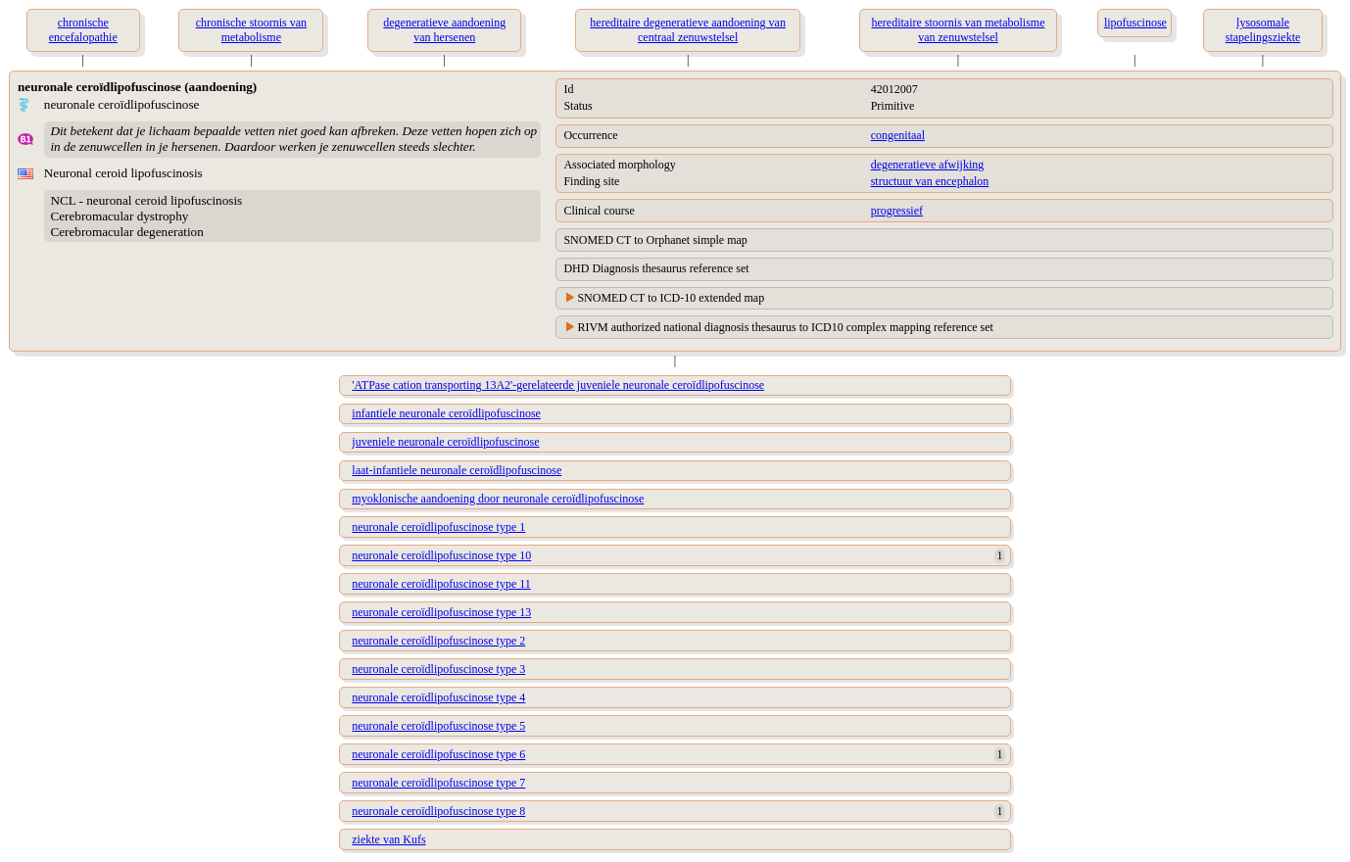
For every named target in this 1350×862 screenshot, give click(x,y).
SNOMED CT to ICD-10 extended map (670, 298)
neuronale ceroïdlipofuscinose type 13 (441, 612)
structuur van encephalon (930, 181)
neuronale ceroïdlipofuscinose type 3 (438, 669)
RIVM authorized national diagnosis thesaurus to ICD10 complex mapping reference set (785, 327)
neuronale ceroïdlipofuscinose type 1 (438, 527)
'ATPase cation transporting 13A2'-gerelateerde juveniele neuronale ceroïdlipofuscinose (558, 385)
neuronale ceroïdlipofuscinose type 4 (438, 697)
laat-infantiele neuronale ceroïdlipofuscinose (456, 470)
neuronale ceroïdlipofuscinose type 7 (438, 783)
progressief (897, 210)
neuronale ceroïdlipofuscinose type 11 (441, 584)
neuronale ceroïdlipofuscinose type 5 (438, 726)
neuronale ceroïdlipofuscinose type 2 (438, 640)
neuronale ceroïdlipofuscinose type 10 (441, 555)
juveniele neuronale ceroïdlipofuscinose (445, 442)
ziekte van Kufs (388, 839)
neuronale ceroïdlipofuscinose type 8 (438, 811)
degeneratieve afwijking (928, 164)
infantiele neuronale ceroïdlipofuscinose (446, 413)
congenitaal (898, 135)
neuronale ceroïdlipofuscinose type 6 (438, 754)
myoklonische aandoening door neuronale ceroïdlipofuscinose (498, 498)
